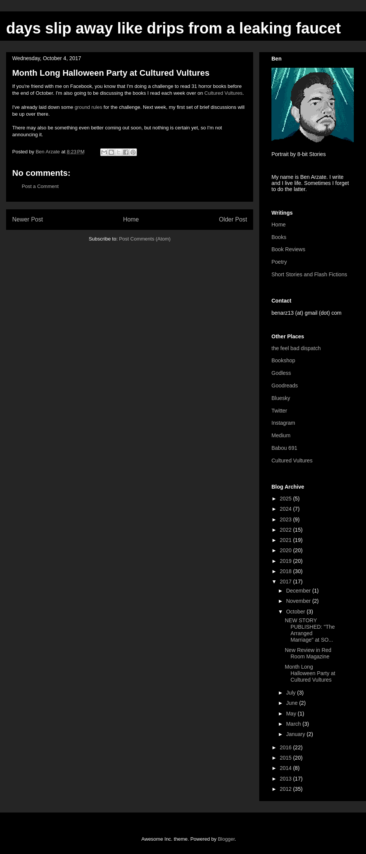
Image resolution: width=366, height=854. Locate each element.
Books (278, 237)
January (296, 734)
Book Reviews (288, 249)
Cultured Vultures (223, 93)
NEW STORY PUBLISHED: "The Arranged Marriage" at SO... (310, 629)
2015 (286, 758)
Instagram (283, 423)
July (291, 693)
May (291, 714)
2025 (286, 499)
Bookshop (283, 360)
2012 (286, 789)
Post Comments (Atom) (144, 239)
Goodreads (284, 385)
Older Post (233, 219)
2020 (286, 550)
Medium (281, 435)
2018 (286, 571)
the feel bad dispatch (296, 348)
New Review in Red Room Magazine (308, 653)
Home (131, 219)
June (292, 703)
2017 (286, 581)
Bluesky (280, 398)
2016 (286, 747)
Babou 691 (284, 448)
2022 (286, 530)
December (299, 591)
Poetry (279, 262)
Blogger (226, 839)
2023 (286, 519)
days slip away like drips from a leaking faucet (173, 28)
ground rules (88, 107)
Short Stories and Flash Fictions (309, 274)
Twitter (279, 411)
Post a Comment (40, 186)
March (294, 724)
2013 (286, 779)
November (299, 601)
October (296, 612)
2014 (286, 768)
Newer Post (27, 219)
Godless (281, 373)
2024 (286, 509)
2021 (286, 540)
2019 (286, 561)
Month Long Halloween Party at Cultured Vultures (310, 673)
